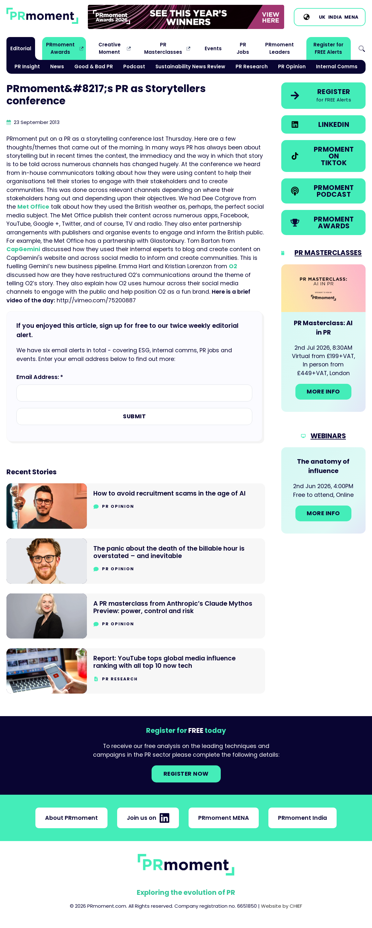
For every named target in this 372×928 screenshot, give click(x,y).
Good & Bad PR (93, 66)
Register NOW (186, 774)
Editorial (20, 48)
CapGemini (23, 249)
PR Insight (27, 66)
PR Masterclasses (163, 48)
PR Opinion (292, 66)
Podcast (134, 66)
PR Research (252, 66)
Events (213, 48)
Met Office (33, 207)
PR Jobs (243, 48)
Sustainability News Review (190, 66)
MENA (351, 17)
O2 (233, 266)
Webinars (328, 435)
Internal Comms (337, 66)
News (57, 66)
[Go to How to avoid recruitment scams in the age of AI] (135, 506)
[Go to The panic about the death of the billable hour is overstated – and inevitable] (135, 561)
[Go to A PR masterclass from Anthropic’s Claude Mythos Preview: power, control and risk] (135, 616)
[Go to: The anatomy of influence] (323, 490)
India (335, 17)
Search (362, 48)
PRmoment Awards (60, 48)
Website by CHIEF (281, 906)
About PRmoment (71, 818)
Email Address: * (39, 377)
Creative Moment (109, 48)
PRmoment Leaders (279, 48)
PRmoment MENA (223, 818)
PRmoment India (302, 818)
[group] (186, 17)
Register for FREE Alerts (328, 48)
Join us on (148, 817)
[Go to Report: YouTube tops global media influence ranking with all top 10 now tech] (135, 671)
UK (322, 17)
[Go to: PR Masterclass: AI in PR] (323, 338)
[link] (186, 17)
